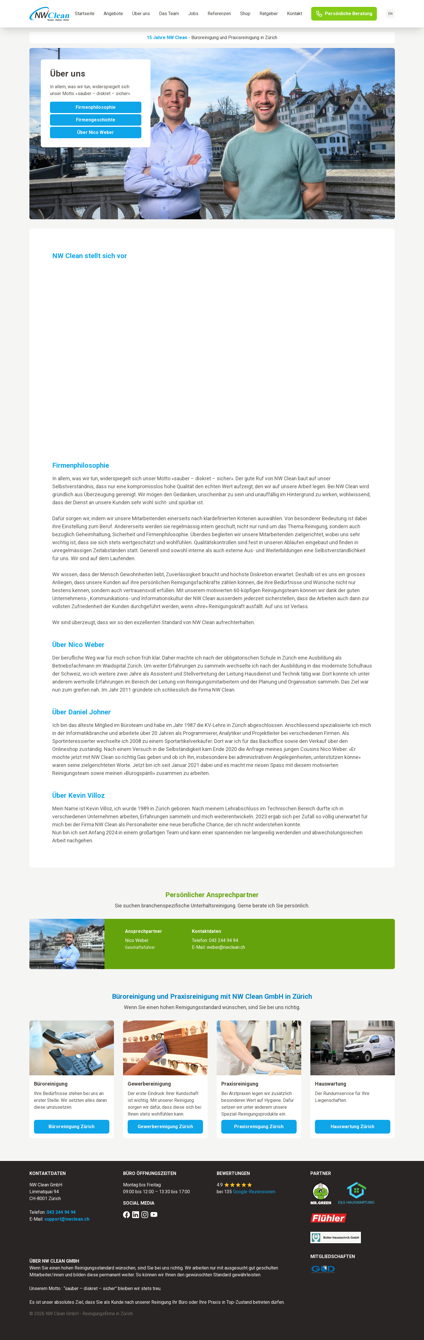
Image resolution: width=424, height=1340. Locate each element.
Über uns (141, 13)
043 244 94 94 (223, 940)
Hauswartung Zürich (352, 1126)
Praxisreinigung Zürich (259, 1126)
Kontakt (294, 13)
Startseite (85, 13)
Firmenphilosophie (96, 107)
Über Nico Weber (95, 132)
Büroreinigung (205, 37)
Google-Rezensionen (254, 1191)
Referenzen (219, 13)
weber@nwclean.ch (226, 947)
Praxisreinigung (243, 37)
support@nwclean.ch (66, 1219)
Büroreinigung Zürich (72, 1126)
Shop (245, 13)
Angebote (113, 13)
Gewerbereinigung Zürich (165, 1126)
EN (390, 14)
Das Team (169, 13)
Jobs (193, 13)
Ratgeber (269, 13)
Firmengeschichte (95, 119)
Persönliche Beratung (344, 13)
